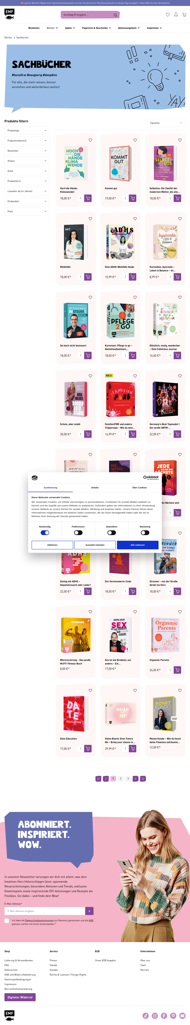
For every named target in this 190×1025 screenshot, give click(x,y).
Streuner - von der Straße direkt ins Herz (164, 583)
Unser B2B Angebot (105, 960)
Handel (53, 964)
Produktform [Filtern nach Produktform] (27, 180)
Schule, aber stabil (70, 424)
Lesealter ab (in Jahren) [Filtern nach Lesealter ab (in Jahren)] (27, 191)
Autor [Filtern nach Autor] (27, 170)
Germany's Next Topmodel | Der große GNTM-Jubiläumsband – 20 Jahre (165, 426)
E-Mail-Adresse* (13, 903)
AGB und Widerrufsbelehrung (20, 974)
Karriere (144, 969)
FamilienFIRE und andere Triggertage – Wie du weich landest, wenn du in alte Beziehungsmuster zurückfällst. (119, 426)
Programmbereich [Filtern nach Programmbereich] (27, 140)
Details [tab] (95, 487)
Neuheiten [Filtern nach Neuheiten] (27, 150)
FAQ (6, 964)
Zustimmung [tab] (50, 487)
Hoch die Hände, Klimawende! (69, 190)
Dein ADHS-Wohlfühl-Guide (119, 266)
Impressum (10, 983)
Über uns (145, 960)
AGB (91, 920)
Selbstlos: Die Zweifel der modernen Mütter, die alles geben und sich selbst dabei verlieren (165, 190)
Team (143, 964)
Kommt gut (111, 188)
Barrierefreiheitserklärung (18, 988)
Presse (53, 960)
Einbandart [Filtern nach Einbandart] (27, 201)
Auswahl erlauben (95, 545)
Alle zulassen (138, 545)
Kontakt (54, 969)
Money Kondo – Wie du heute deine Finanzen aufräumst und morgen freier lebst (165, 740)
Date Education (68, 738)
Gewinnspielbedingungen (17, 979)
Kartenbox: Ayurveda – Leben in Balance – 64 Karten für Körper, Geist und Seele (165, 268)
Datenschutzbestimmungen (39, 920)
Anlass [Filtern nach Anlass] (27, 160)
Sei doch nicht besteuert (73, 345)
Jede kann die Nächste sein (164, 502)
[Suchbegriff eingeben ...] (86, 15)
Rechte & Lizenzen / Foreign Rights (68, 974)
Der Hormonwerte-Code (118, 581)
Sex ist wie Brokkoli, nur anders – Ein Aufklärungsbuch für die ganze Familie (118, 661)
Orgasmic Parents (159, 659)
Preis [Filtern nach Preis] (27, 211)
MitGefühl (65, 266)
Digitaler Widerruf (20, 997)
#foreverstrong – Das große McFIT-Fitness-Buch (75, 661)
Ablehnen (52, 545)
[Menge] (80, 198)
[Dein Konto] (176, 15)
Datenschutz (10, 969)
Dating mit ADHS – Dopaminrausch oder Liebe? (75, 583)
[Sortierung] (166, 123)
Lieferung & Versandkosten (18, 960)
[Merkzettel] (168, 15)
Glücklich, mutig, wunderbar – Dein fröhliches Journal (165, 347)
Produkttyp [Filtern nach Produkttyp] (27, 130)
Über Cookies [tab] (139, 487)
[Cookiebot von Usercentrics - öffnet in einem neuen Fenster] (146, 478)
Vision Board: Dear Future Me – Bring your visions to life (119, 740)
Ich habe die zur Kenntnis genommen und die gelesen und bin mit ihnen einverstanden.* (52, 922)
